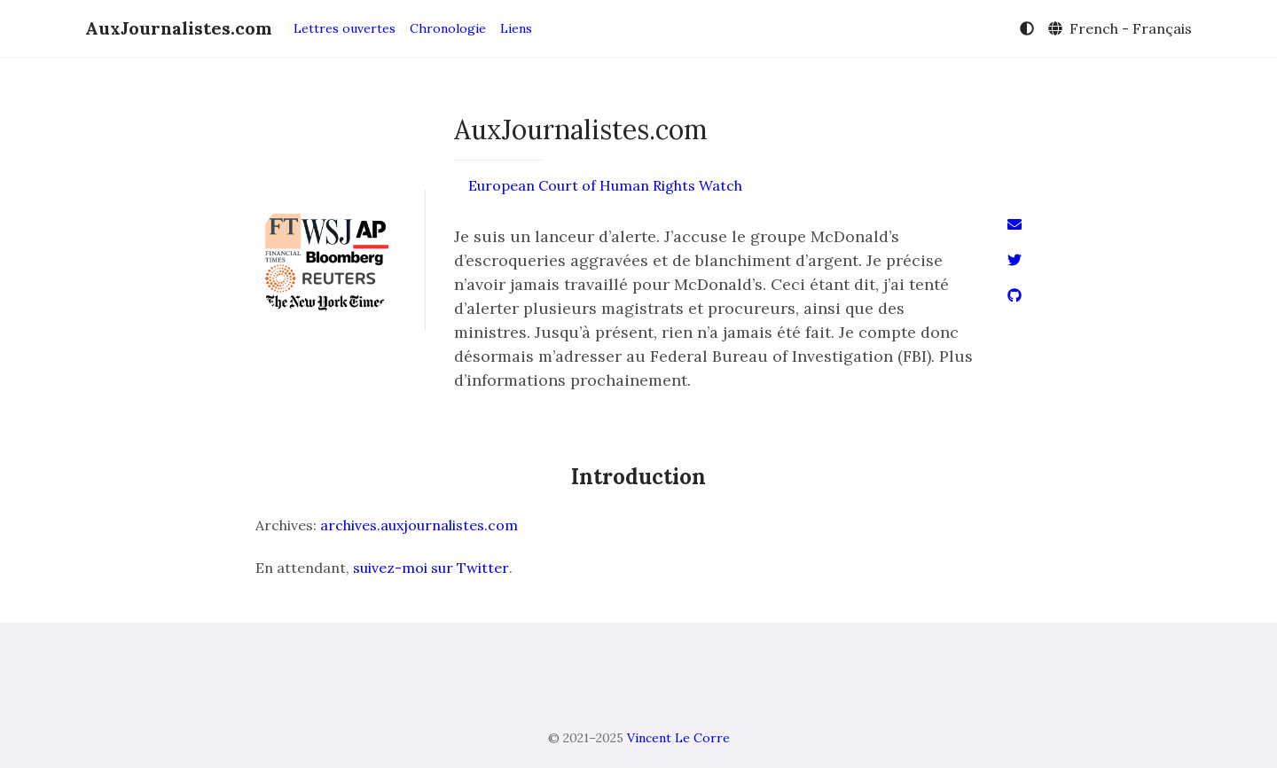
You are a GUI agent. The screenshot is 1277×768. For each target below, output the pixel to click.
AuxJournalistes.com (178, 28)
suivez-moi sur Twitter (431, 567)
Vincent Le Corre (678, 738)
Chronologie (448, 28)
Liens (516, 28)
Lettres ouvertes (345, 28)
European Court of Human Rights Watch (605, 185)
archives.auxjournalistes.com (419, 525)
